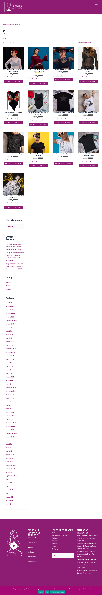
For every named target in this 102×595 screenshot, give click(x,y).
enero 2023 (9, 419)
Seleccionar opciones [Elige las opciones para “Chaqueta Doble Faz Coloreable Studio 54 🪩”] (13, 207)
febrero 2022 (10, 458)
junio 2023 (9, 405)
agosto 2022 (10, 437)
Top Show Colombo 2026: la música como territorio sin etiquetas (14, 246)
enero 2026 (9, 310)
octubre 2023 (10, 394)
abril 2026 (9, 303)
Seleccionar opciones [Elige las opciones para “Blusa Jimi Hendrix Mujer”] (63, 79)
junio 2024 (9, 366)
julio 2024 (9, 363)
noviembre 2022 (11, 426)
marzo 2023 (10, 412)
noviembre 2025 (11, 313)
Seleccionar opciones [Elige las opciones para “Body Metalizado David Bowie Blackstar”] (38, 124)
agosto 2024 (10, 359)
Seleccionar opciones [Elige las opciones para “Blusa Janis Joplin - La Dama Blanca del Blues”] (38, 83)
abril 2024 (9, 373)
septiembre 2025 (11, 320)
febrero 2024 (10, 380)
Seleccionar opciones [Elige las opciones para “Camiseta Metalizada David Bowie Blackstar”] (88, 165)
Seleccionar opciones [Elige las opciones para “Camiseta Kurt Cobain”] (63, 164)
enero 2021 (9, 503)
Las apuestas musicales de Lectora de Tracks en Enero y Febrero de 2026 (15, 255)
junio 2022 (9, 444)
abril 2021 (9, 493)
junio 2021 (9, 486)
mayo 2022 (9, 447)
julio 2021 (9, 482)
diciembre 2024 (11, 348)
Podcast (8, 289)
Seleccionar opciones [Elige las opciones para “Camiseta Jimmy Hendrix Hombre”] (38, 165)
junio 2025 (9, 331)
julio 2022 (9, 440)
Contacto (55, 548)
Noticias (8, 282)
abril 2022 (9, 451)
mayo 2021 (9, 489)
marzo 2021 (10, 496)
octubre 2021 (10, 472)
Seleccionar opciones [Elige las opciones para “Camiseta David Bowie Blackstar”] (63, 122)
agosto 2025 (10, 324)
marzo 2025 (10, 341)
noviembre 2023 (11, 391)
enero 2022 (9, 461)
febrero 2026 (10, 306)
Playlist (8, 286)
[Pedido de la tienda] (88, 43)
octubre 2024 (10, 355)
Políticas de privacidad (57, 592)
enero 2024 (9, 384)
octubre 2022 (10, 429)
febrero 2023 (10, 415)
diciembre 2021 (11, 465)
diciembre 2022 (11, 422)
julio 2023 (9, 401)
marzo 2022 (10, 454)
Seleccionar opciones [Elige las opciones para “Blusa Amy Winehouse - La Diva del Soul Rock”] (13, 81)
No (47, 592)
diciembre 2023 (11, 387)
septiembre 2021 (11, 475)
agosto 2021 (10, 479)
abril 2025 (9, 338)
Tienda (54, 546)
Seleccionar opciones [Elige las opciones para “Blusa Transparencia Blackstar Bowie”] (88, 81)
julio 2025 (9, 327)
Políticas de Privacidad (60, 535)
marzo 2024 (10, 377)
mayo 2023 (9, 408)
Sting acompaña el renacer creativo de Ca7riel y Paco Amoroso (14, 266)
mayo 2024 (9, 370)
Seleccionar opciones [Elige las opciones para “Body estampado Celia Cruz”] (13, 122)
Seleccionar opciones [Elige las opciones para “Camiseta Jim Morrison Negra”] (13, 164)
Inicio (4, 24)
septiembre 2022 (11, 433)
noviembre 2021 (11, 468)
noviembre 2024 (11, 352)
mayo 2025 (9, 334)
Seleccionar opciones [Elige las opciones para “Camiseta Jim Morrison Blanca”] (88, 122)
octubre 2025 (10, 317)
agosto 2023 (10, 398)
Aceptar (41, 592)
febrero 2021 (10, 500)
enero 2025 (9, 345)
